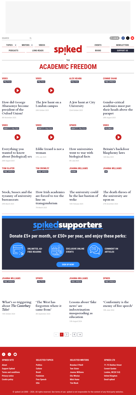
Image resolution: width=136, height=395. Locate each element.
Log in (114, 38)
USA (38, 383)
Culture (39, 368)
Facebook (123, 38)
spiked (72, 125)
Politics (7, 82)
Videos (42, 45)
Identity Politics (11, 128)
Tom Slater (8, 168)
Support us (122, 50)
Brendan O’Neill (76, 365)
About (4, 365)
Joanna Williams (78, 168)
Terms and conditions (11, 372)
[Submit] (30, 38)
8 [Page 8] (74, 334)
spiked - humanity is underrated (68, 50)
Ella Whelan (75, 376)
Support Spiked (8, 368)
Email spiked (109, 379)
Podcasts (13, 50)
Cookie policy (7, 379)
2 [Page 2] (66, 334)
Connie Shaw (110, 78)
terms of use (60, 392)
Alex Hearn (75, 78)
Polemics (109, 128)
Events (98, 45)
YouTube (132, 38)
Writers (25, 45)
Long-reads (38, 50)
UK (106, 172)
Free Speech (110, 82)
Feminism (40, 376)
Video (5, 78)
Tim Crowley (42, 168)
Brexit (38, 372)
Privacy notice (8, 376)
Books (98, 50)
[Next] (80, 335)
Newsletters (122, 45)
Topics (9, 45)
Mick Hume (74, 379)
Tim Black (74, 383)
